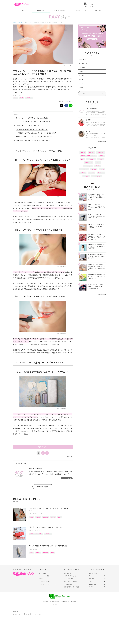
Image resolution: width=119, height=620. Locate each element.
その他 (81, 87)
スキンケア (20, 95)
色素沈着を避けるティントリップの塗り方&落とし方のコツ (35, 137)
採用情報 (73, 601)
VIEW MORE (102, 141)
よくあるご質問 (96, 10)
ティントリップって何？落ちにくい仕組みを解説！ (33, 118)
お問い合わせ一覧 (26, 614)
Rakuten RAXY (21, 4)
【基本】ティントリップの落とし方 (28, 125)
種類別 (59, 517)
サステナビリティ (38, 614)
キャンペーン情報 (59, 10)
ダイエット (101, 172)
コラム (81, 83)
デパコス (83, 172)
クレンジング (29, 97)
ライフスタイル (96, 176)
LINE (90, 581)
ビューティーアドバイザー (46, 584)
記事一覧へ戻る (42, 486)
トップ (22, 10)
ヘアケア (81, 75)
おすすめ (38, 517)
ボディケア (82, 71)
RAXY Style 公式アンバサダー (36, 533)
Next (69, 456)
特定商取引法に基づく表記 (71, 587)
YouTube (91, 587)
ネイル (81, 79)
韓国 (82, 159)
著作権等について (64, 601)
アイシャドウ (91, 159)
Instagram (91, 578)
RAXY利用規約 (68, 584)
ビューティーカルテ (44, 581)
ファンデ (91, 172)
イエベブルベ (84, 169)
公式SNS (77, 10)
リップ (21, 97)
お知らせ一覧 (67, 573)
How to (15, 97)
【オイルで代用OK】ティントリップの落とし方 (32, 129)
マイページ (42, 578)
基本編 (101, 156)
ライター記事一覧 (66, 478)
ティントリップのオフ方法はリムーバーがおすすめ (33, 122)
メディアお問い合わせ (70, 576)
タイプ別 (53, 517)
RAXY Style (40, 10)
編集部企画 (45, 517)
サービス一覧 (16, 614)
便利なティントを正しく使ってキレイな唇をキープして (34, 140)
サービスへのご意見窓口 (70, 581)
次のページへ (42, 447)
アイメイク (82, 67)
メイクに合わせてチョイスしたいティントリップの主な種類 (36, 133)
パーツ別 (94, 169)
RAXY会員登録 (93, 573)
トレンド (101, 159)
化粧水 (52, 552)
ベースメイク (83, 64)
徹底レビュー (88, 162)
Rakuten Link (92, 584)
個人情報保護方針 (54, 601)
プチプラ (97, 166)
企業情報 (45, 601)
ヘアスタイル (87, 166)
